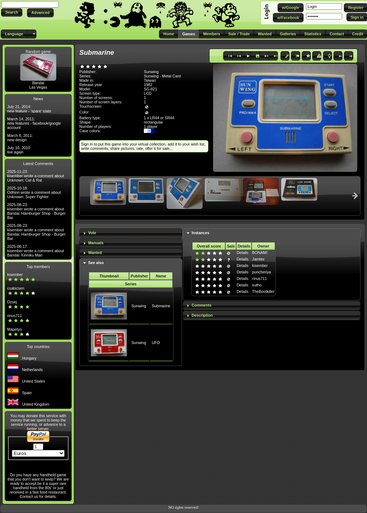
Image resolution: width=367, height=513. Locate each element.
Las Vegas (38, 87)
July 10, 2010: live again (19, 150)
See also (95, 262)
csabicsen (15, 288)
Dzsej (12, 302)
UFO (156, 342)
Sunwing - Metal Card (162, 76)
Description (202, 315)
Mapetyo (14, 329)
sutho (256, 285)
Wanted (95, 252)
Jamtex (258, 259)
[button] (11, 12)
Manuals (95, 243)
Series (131, 284)
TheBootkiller (263, 291)
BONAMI (259, 252)
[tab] (130, 233)
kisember (15, 274)
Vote (92, 233)
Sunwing (138, 306)
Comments (201, 305)
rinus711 (14, 315)
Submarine (161, 306)
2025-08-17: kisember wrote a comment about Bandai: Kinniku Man (35, 250)
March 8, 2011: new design (20, 137)
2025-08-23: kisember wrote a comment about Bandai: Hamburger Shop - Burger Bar (36, 211)
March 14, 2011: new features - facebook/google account (34, 123)
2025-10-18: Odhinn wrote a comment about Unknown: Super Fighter (34, 192)
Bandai (38, 83)
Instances (200, 233)
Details (242, 252)
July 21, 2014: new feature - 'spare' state (29, 108)
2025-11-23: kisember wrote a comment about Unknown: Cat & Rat (35, 175)
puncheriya (261, 272)
